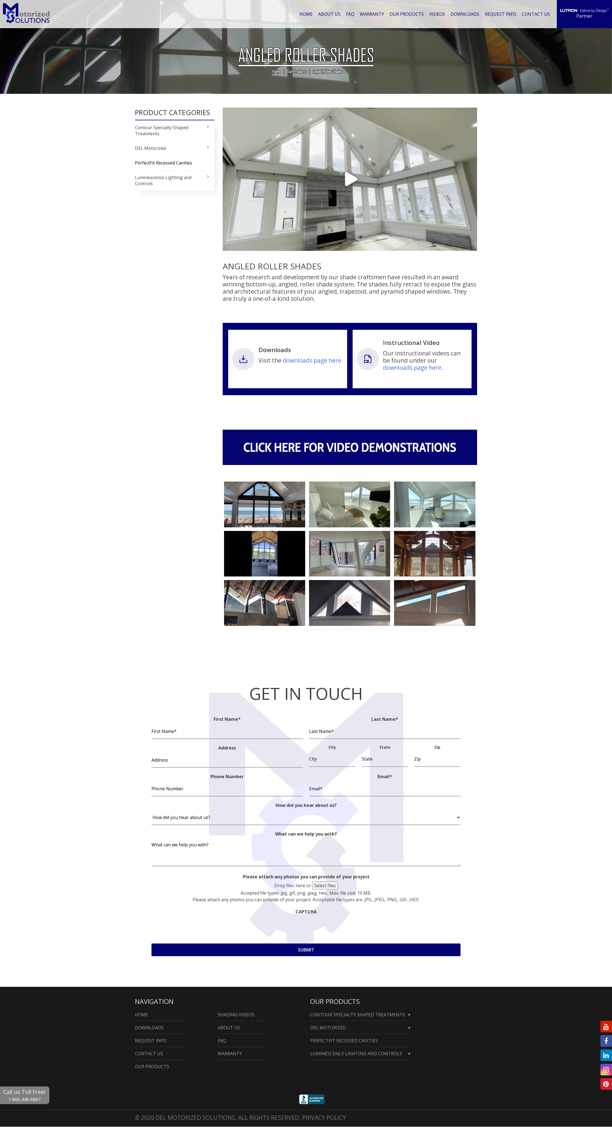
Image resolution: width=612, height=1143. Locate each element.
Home (308, 14)
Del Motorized (328, 1028)
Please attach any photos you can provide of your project (306, 877)
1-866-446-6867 (24, 1099)
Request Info (501, 14)
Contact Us (536, 14)
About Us (331, 14)
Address (227, 748)
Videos (438, 14)
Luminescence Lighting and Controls (356, 1054)
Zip (437, 747)
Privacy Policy (324, 1117)
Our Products (408, 14)
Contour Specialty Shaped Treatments (357, 1015)
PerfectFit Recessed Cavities (163, 163)
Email (384, 776)
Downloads (466, 14)
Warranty (373, 14)
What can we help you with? (306, 834)
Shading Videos (236, 1015)
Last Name (384, 719)
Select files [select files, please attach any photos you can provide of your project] (325, 885)
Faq (352, 14)
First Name (227, 719)
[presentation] (193, 927)
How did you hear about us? (306, 805)
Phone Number (227, 776)
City (332, 747)
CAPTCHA (306, 912)
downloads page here (312, 360)
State (384, 747)
